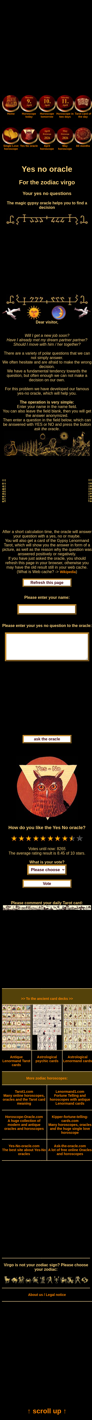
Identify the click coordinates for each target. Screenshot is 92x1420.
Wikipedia (68, 572)
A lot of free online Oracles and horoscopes (70, 1155)
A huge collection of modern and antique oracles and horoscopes (24, 1128)
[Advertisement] (46, 48)
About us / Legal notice (47, 1300)
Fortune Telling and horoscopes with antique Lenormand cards (70, 1102)
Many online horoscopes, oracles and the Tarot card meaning (24, 1102)
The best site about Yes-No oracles (24, 1155)
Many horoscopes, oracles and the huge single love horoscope (70, 1130)
